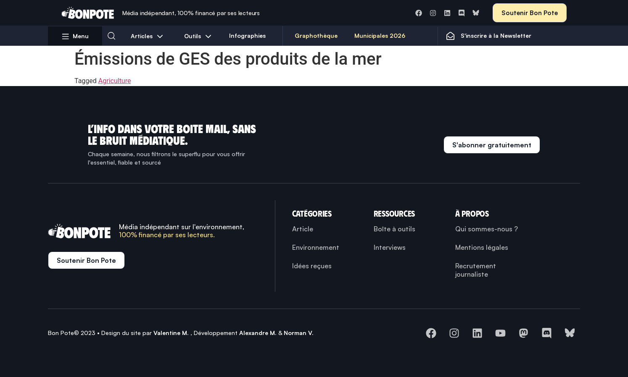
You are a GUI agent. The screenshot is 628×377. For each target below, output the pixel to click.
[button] (111, 35)
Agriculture (114, 81)
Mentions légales (481, 247)
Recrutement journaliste (475, 270)
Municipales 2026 (379, 35)
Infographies (247, 35)
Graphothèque (316, 35)
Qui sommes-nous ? (486, 229)
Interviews (390, 247)
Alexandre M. (258, 332)
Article (302, 229)
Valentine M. (171, 332)
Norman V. (299, 332)
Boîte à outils (394, 229)
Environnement (315, 247)
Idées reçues (312, 266)
